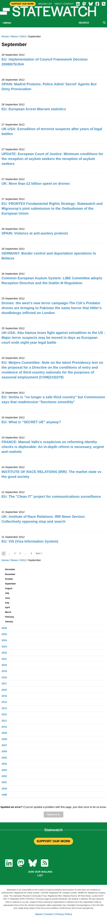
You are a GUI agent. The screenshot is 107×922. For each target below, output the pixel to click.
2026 (4, 628)
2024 (4, 640)
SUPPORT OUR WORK (53, 841)
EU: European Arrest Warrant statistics (34, 109)
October (9, 579)
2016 (4, 689)
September (10, 584)
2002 (4, 776)
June (7, 598)
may (7, 603)
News (14, 36)
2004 (4, 763)
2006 (4, 751)
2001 (4, 782)
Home (5, 36)
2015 (4, 696)
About (38, 914)
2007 (4, 745)
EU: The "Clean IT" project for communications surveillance (51, 496)
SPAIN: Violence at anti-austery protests (35, 233)
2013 (4, 708)
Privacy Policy (63, 914)
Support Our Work (22, 4)
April (7, 607)
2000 (4, 788)
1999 (4, 794)
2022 (4, 652)
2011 (4, 720)
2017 (4, 683)
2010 (4, 726)
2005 (4, 757)
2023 (4, 646)
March (8, 612)
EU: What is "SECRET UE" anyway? (31, 422)
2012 (23, 36)
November (10, 574)
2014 (4, 702)
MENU (6, 22)
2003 (4, 770)
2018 (4, 677)
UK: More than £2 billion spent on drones (36, 183)
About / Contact (64, 4)
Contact (48, 914)
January (9, 621)
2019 (4, 671)
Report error (53, 814)
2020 (4, 665)
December (10, 569)
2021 (4, 659)
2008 (4, 739)
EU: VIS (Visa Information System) (30, 541)
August (8, 588)
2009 (4, 732)
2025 (4, 634)
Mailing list (45, 4)
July (7, 593)
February (9, 617)
